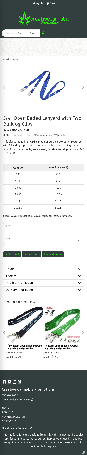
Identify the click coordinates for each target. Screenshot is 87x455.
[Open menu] (80, 33)
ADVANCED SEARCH (13, 416)
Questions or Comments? (17, 428)
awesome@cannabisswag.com (20, 399)
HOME (5, 407)
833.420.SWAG (10, 395)
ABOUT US (8, 412)
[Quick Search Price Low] (22, 33)
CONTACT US (9, 421)
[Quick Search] (9, 33)
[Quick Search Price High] (34, 33)
